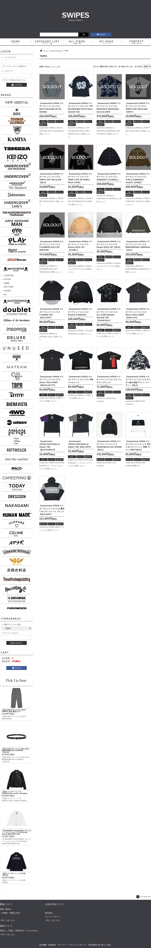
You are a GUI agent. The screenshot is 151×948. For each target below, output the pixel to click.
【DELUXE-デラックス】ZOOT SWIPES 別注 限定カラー (14, 711)
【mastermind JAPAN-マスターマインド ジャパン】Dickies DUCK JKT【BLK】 (109, 244)
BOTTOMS (9, 287)
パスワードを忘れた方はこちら (14, 80)
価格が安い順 (114, 66)
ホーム (45, 51)
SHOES (7, 291)
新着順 (106, 66)
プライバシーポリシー (77, 945)
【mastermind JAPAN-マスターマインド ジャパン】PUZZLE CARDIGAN (80, 312)
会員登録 (52, 945)
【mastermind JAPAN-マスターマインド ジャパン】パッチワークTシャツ (109, 379)
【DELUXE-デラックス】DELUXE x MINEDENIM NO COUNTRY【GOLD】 (16, 750)
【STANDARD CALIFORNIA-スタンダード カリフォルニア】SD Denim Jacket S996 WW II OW (16, 832)
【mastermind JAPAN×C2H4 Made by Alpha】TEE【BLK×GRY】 (80, 444)
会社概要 (43, 945)
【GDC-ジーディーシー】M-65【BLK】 (13, 874)
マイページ (62, 945)
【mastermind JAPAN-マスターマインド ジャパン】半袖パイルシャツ (80, 379)
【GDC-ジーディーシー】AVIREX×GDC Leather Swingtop (14, 792)
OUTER (7, 279)
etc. (5, 294)
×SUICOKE (9, 275)
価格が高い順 (126, 66)
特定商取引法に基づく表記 (99, 945)
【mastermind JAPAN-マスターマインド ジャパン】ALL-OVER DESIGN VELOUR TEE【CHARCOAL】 (109, 315)
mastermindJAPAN (56, 51)
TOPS (6, 283)
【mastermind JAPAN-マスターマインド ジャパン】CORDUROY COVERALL (109, 177)
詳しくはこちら (8, 920)
